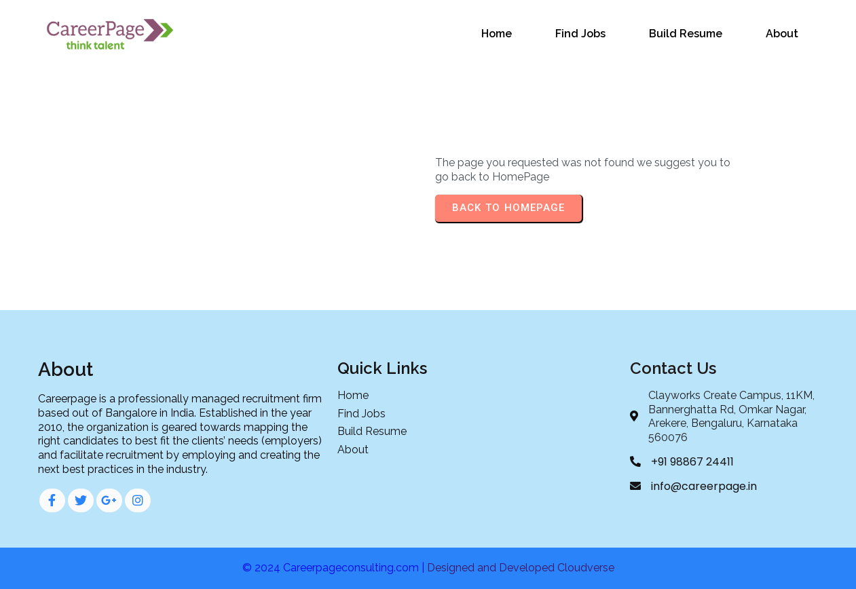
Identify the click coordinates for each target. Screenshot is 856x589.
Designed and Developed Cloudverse (520, 567)
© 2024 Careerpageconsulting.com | (334, 567)
